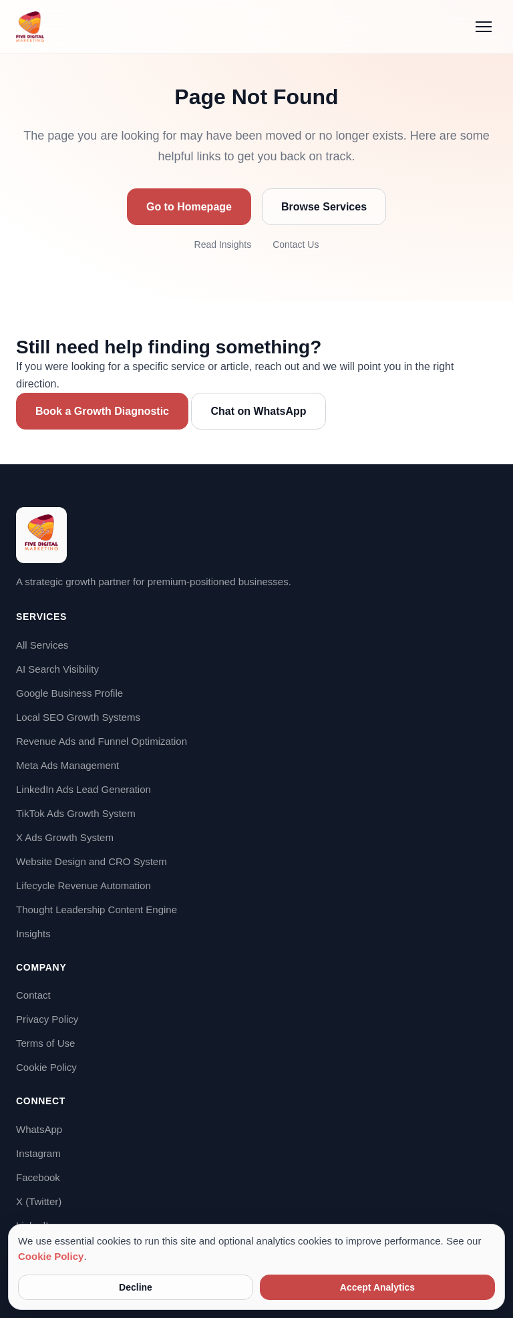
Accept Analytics (377, 1287)
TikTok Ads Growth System (76, 813)
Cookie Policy (46, 1067)
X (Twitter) (38, 1201)
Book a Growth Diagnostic (102, 411)
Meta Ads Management (67, 765)
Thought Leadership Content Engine (96, 909)
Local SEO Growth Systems (78, 717)
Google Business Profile (69, 693)
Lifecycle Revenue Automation (83, 885)
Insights (33, 933)
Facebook (38, 1177)
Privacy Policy (47, 1019)
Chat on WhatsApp (258, 411)
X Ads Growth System (65, 837)
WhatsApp (39, 1129)
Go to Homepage (189, 206)
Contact (33, 995)
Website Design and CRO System (91, 861)
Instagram (38, 1153)
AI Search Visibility (57, 669)
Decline (135, 1287)
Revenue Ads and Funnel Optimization (101, 741)
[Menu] (483, 26)
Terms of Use (45, 1043)
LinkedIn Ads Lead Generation (83, 789)
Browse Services (324, 206)
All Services (42, 645)
